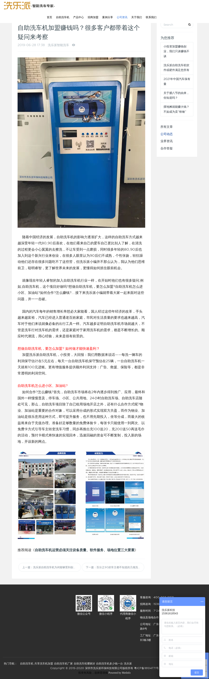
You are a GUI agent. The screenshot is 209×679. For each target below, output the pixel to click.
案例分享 (107, 17)
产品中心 (78, 17)
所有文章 (166, 127)
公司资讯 (122, 17)
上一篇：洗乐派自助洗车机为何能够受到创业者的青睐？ (51, 567)
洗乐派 (128, 663)
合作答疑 (166, 148)
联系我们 (151, 17)
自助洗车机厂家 (63, 663)
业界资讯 (166, 141)
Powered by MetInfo (120, 672)
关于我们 (136, 17)
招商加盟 (93, 17)
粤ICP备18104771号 (146, 668)
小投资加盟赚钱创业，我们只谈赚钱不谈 (176, 51)
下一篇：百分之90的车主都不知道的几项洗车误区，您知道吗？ (115, 567)
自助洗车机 (62, 17)
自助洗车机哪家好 (84, 663)
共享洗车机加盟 (43, 663)
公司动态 (166, 134)
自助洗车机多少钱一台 (109, 663)
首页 (49, 17)
